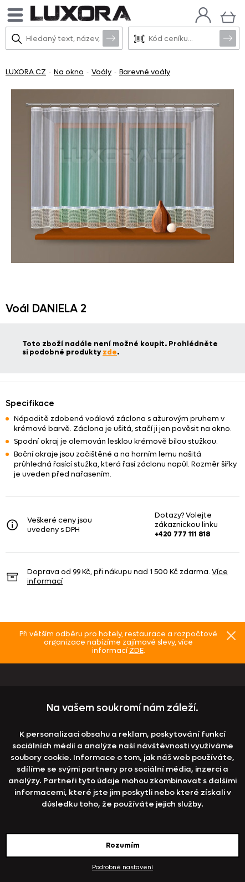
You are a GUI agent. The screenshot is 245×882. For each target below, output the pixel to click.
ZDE (136, 650)
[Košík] (228, 16)
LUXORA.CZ (26, 72)
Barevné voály (144, 72)
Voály (101, 72)
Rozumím (123, 845)
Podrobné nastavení (122, 867)
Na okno (69, 72)
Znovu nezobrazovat (231, 635)
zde (110, 352)
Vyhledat (111, 37)
